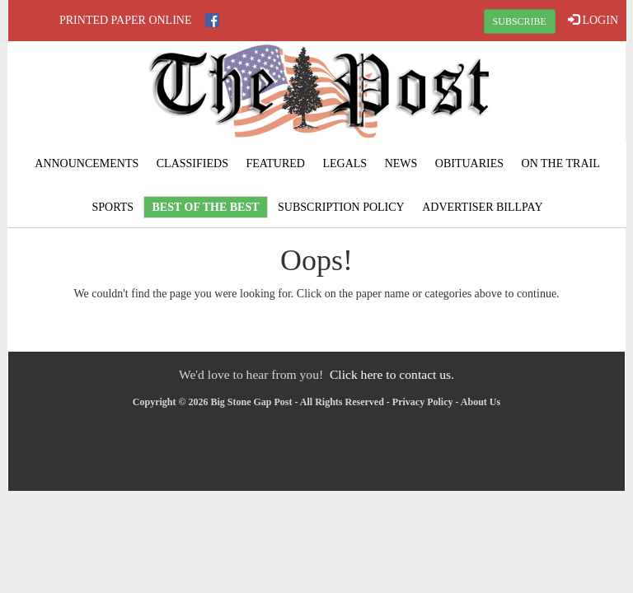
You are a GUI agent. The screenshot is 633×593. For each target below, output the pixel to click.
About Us (480, 402)
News (401, 163)
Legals (344, 163)
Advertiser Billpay (482, 207)
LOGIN (593, 19)
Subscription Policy (341, 207)
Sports (112, 207)
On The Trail (561, 163)
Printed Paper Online (125, 20)
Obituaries (469, 163)
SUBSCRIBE (519, 21)
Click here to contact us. (392, 374)
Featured (275, 163)
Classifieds (192, 163)
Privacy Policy (422, 402)
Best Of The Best (205, 207)
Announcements (86, 163)
